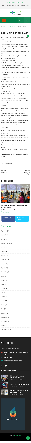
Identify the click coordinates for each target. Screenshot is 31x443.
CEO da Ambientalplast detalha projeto (17, 377)
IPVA (2, 284)
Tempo (3, 325)
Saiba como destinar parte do (19, 384)
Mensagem (12, 26)
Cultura (3, 251)
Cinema (3, 239)
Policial (3, 296)
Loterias (3, 288)
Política (3, 300)
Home (4, 26)
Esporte (3, 268)
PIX (2, 292)
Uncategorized (5, 329)
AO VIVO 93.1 (19, 2)
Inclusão (3, 280)
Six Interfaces (17, 435)
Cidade (3, 235)
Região (3, 305)
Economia (3, 255)
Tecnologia (4, 321)
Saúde (3, 313)
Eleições (3, 263)
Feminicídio (4, 272)
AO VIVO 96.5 (12, 2)
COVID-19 (3, 247)
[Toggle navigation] (4, 20)
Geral (4, 201)
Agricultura (4, 231)
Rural (2, 309)
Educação (3, 259)
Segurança (4, 317)
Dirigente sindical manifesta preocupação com (19, 391)
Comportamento (5, 243)
